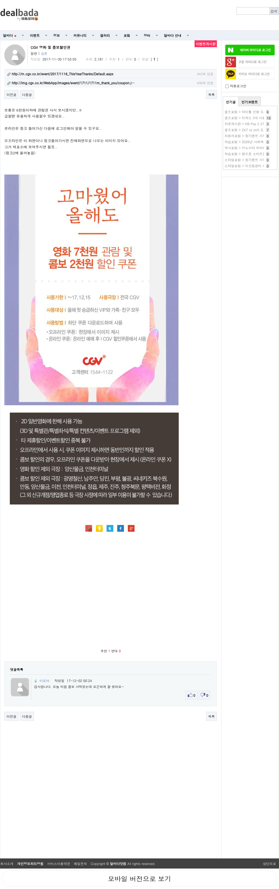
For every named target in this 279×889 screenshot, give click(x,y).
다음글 (27, 94)
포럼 (127, 35)
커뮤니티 (80, 35)
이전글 (11, 94)
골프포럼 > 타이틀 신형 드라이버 (249, 111)
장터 (147, 35)
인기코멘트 (249, 102)
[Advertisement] (250, 209)
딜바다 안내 (172, 35)
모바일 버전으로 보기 (139, 878)
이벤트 (35, 35)
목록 (211, 94)
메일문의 (80, 863)
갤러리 (105, 35)
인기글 (231, 102)
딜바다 (9, 35)
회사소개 (6, 863)
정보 (56, 35)
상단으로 (269, 863)
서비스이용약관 (58, 863)
